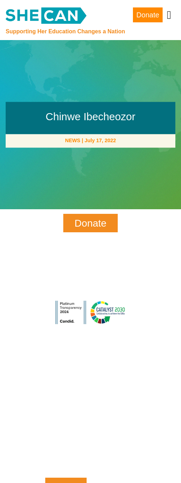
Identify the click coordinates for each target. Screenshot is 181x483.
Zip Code (65, 448)
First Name (66, 362)
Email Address (66, 419)
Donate (147, 15)
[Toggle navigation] (169, 15)
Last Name (66, 391)
